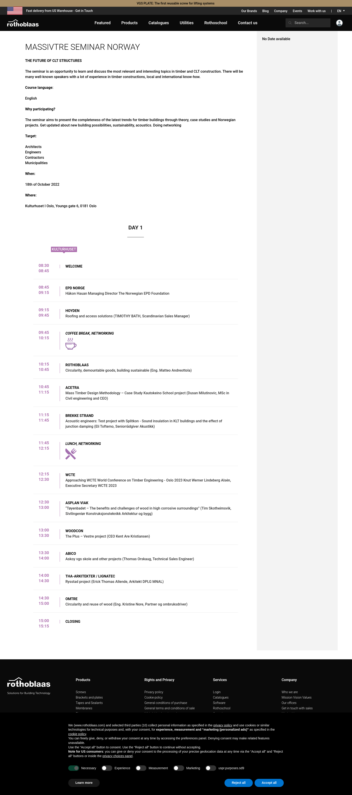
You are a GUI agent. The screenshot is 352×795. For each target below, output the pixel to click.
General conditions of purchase (165, 703)
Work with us (317, 11)
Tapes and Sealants (89, 703)
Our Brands (249, 11)
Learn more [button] (83, 782)
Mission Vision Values (297, 697)
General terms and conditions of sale (169, 708)
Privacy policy (153, 692)
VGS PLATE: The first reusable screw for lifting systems (176, 3)
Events (297, 11)
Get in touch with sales (297, 708)
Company (280, 11)
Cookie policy (153, 697)
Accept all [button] (269, 782)
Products (129, 22)
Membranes (84, 708)
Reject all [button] (238, 782)
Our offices (289, 703)
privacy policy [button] (222, 725)
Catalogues (221, 697)
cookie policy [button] (77, 734)
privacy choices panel (118, 756)
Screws (81, 692)
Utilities (187, 22)
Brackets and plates (89, 697)
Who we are (290, 692)
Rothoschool (222, 708)
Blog (265, 11)
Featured (102, 22)
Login (217, 692)
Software (219, 703)
